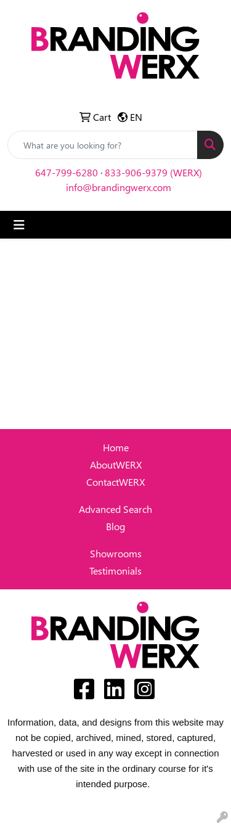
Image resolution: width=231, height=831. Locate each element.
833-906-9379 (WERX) (153, 172)
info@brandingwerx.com (118, 187)
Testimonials (115, 570)
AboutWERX (116, 464)
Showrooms (116, 553)
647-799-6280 (66, 172)
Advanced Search (115, 508)
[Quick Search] (102, 145)
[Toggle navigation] (19, 225)
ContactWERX (115, 481)
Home (116, 447)
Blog (115, 526)
